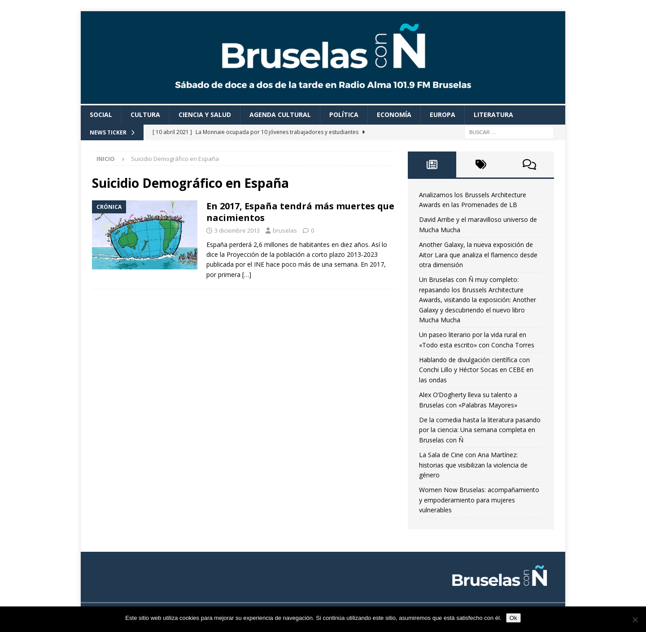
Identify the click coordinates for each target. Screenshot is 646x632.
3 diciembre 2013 (237, 230)
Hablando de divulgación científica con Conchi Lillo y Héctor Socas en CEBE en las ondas (476, 369)
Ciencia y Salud (205, 114)
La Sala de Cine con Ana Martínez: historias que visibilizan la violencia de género (473, 464)
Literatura (493, 114)
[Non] (634, 619)
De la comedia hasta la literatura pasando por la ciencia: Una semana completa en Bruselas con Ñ (480, 430)
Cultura (145, 114)
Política (343, 114)
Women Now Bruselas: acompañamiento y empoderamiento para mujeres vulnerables (479, 499)
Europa (442, 114)
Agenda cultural (280, 114)
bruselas (285, 230)
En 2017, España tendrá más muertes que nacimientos (300, 212)
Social (101, 114)
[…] (246, 274)
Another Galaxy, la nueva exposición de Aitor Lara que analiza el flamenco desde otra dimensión (478, 254)
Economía (394, 114)
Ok (513, 618)
